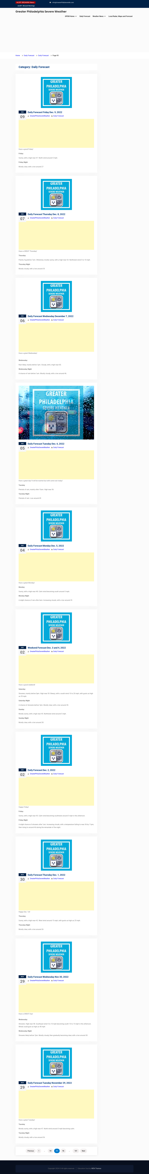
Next (83, 1151)
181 (75, 1151)
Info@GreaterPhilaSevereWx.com (63, 2)
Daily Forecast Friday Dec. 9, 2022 (45, 112)
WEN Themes (96, 1168)
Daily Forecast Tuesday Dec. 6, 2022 (46, 443)
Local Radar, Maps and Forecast (120, 16)
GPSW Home (69, 16)
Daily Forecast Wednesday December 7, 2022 (50, 316)
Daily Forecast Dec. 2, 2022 (41, 770)
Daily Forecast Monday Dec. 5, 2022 (46, 545)
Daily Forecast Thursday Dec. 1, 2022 (46, 875)
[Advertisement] (74, 36)
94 (50, 1151)
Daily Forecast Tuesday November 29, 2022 (50, 1083)
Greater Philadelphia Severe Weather (41, 11)
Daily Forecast (85, 16)
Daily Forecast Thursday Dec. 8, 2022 (46, 214)
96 (63, 1151)
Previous (31, 1151)
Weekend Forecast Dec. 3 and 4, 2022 (47, 647)
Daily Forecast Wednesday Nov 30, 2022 (48, 977)
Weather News (98, 16)
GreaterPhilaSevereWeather (40, 116)
